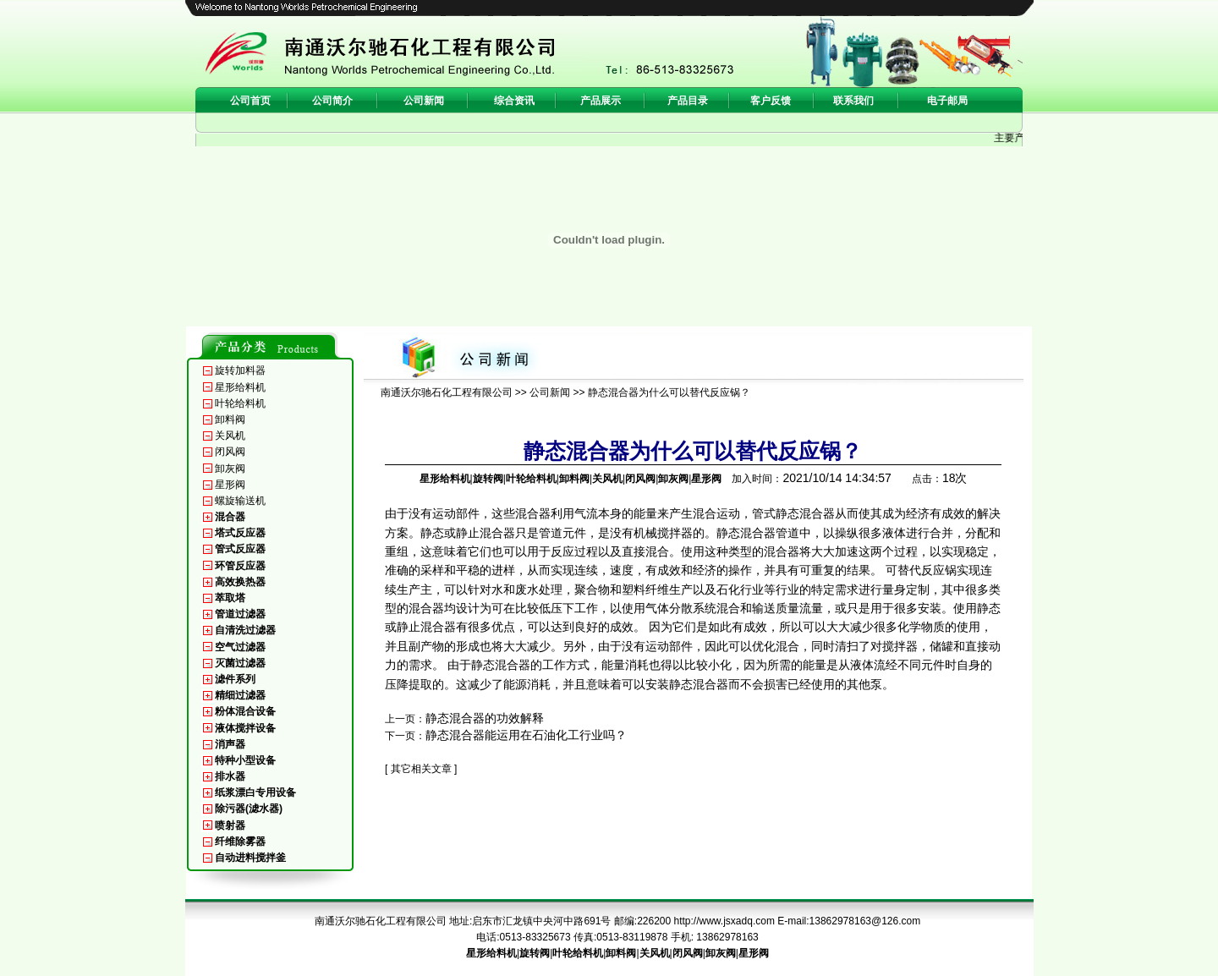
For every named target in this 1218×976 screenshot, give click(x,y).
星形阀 (230, 485)
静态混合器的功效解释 (484, 718)
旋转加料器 (240, 370)
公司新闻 (549, 392)
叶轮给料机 (240, 403)
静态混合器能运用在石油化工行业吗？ (526, 735)
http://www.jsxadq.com (724, 921)
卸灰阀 (230, 468)
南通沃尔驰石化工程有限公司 (447, 392)
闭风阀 (230, 452)
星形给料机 (240, 387)
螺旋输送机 (240, 501)
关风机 (230, 435)
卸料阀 (230, 419)
